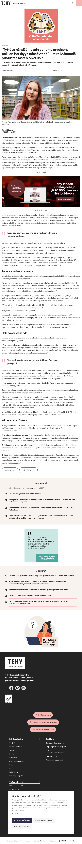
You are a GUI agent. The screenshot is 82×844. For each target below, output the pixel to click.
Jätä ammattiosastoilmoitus (55, 751)
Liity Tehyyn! (27, 470)
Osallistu (50, 739)
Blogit (11, 765)
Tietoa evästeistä (12, 841)
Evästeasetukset (22, 826)
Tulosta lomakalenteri (54, 760)
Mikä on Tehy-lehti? (16, 786)
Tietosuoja (26, 841)
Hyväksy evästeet (22, 820)
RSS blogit (65, 841)
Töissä (11, 750)
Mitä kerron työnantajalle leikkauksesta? (25, 494)
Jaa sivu (56, 70)
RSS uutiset (53, 841)
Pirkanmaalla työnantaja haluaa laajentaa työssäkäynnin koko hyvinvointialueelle (41, 576)
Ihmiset (12, 754)
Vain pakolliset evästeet (44, 820)
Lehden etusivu (16, 739)
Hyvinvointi (13, 757)
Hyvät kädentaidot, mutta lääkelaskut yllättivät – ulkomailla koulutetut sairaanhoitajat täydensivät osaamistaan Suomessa (37, 583)
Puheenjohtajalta (16, 776)
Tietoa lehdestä (16, 782)
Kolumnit (13, 768)
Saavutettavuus (39, 841)
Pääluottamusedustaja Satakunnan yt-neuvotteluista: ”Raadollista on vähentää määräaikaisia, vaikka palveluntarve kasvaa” (41, 517)
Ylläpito (75, 841)
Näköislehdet (14, 789)
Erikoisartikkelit (15, 746)
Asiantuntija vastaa (16, 761)
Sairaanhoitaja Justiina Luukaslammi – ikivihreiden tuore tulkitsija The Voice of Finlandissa (40, 509)
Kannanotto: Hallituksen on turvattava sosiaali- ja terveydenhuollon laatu (38, 590)
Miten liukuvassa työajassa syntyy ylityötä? (26, 488)
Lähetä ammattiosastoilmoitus (45, 722)
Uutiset (12, 743)
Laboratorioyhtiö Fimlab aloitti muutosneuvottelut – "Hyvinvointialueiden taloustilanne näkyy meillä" (38, 602)
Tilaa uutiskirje (45, 715)
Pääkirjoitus (13, 772)
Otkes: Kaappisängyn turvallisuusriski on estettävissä (30, 595)
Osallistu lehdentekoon (45, 730)
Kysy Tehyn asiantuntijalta (56, 746)
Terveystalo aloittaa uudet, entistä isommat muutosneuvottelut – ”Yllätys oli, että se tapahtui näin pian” (42, 501)
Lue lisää (15, 814)
